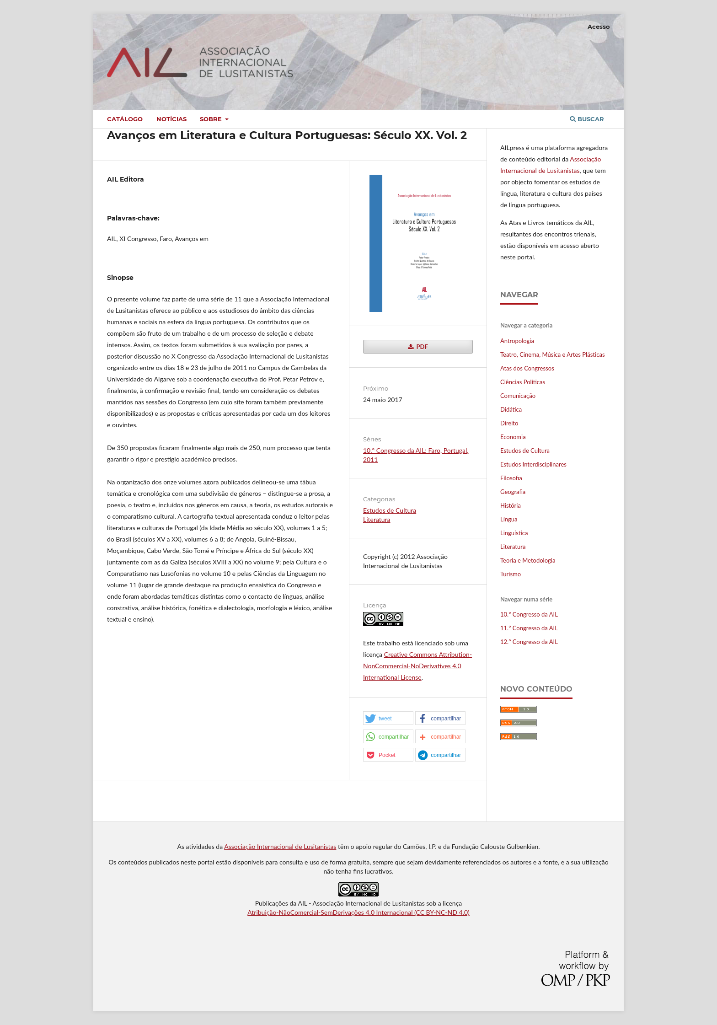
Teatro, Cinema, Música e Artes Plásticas (552, 354)
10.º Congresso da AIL (529, 614)
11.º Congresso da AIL (529, 628)
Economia (513, 436)
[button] (388, 718)
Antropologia (517, 340)
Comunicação (517, 395)
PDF (421, 346)
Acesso (599, 26)
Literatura (377, 519)
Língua (509, 519)
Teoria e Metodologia (527, 560)
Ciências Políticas (522, 382)
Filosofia (511, 478)
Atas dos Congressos (527, 368)
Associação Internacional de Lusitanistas (280, 846)
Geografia (512, 491)
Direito (509, 423)
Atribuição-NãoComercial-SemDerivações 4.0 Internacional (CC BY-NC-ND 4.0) (358, 912)
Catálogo (125, 119)
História (510, 505)
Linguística (514, 533)
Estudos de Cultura (389, 510)
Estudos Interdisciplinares (533, 464)
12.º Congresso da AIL (529, 641)
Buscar (587, 119)
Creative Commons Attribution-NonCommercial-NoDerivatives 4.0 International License (417, 665)
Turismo (510, 574)
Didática (511, 409)
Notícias (171, 119)
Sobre (212, 119)
